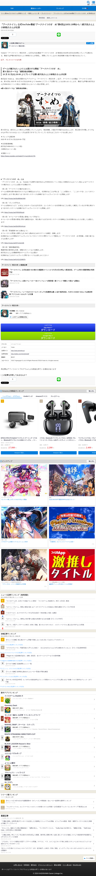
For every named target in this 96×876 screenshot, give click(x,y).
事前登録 (42, 18)
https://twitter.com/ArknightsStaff (20, 354)
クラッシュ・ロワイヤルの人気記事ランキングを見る (16, 668)
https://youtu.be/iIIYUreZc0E (14, 243)
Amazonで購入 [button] (19, 453)
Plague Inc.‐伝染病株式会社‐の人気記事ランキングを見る (16, 660)
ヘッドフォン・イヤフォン (11, 396)
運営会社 (34, 865)
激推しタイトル (52, 18)
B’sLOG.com (77, 865)
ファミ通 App (8, 3)
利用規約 (27, 865)
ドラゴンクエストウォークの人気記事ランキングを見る (17, 652)
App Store (48, 327)
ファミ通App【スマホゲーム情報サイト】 (13, 13)
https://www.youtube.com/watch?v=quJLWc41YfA (18, 156)
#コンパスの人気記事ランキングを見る (12, 644)
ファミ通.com (67, 865)
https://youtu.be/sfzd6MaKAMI (14, 198)
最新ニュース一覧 (33, 13)
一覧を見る (90, 391)
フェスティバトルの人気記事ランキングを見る (14, 676)
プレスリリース (46, 13)
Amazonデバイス (41, 396)
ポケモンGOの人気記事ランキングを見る (13, 686)
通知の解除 (57, 865)
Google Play (48, 336)
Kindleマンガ (28, 396)
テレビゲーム (55, 396)
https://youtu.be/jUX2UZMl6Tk (14, 259)
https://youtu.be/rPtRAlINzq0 (14, 212)
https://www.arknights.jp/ (18, 350)
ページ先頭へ (90, 858)
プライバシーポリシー (45, 865)
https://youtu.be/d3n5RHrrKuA (14, 226)
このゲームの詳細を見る (19, 317)
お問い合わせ (18, 865)
